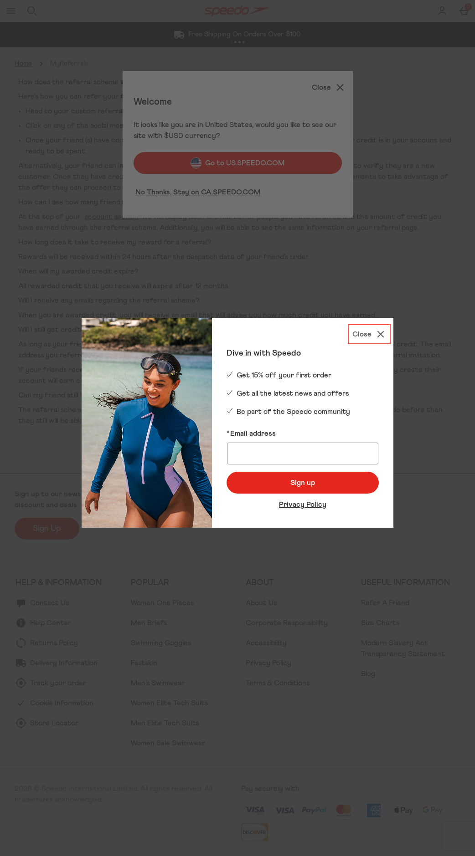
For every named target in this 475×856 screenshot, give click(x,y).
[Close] (369, 334)
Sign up (302, 482)
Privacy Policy (302, 504)
